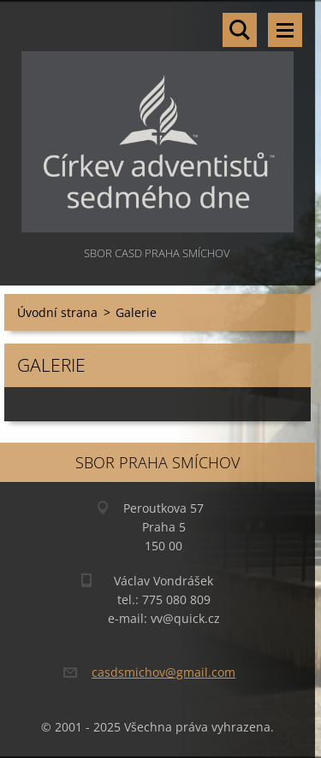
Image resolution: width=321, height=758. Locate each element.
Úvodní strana (57, 312)
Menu (285, 30)
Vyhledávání (240, 30)
